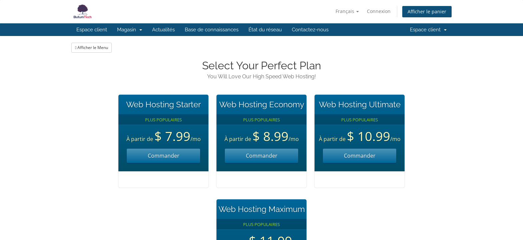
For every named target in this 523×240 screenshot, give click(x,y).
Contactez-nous (310, 30)
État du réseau (265, 30)
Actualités (163, 30)
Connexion (379, 11)
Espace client (91, 30)
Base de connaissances (211, 30)
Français (347, 11)
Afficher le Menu (91, 47)
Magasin (129, 30)
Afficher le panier (427, 11)
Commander (163, 155)
